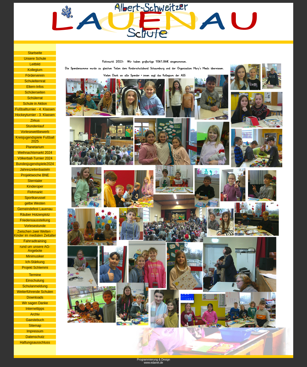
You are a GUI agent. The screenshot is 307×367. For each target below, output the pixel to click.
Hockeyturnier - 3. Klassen (35, 115)
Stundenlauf (35, 126)
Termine (35, 275)
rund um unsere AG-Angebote (35, 249)
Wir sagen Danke (35, 303)
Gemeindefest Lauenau (35, 209)
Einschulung (35, 281)
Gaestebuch (35, 320)
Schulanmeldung (35, 286)
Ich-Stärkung (34, 262)
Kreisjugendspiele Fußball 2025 (34, 139)
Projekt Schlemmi (35, 268)
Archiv (35, 314)
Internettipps (35, 309)
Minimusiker (35, 256)
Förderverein (34, 75)
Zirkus (35, 121)
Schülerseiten (35, 92)
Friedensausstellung (35, 220)
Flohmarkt (35, 192)
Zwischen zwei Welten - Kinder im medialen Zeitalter (35, 233)
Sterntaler (35, 181)
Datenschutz (35, 337)
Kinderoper (35, 186)
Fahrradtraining (35, 241)
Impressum (35, 331)
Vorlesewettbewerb (35, 132)
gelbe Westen (35, 203)
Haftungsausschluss (35, 342)
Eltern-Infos (35, 87)
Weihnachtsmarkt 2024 (35, 153)
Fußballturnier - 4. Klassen (35, 109)
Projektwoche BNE (35, 175)
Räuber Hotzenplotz (35, 215)
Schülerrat (35, 98)
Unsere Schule (35, 59)
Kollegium (35, 70)
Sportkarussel (35, 198)
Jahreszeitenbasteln (35, 170)
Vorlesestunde (35, 226)
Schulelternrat (34, 81)
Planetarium (35, 147)
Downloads (35, 297)
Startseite (35, 53)
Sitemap (35, 326)
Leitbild (35, 64)
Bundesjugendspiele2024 (35, 164)
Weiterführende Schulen (35, 292)
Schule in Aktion (35, 104)
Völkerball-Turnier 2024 (34, 158)
